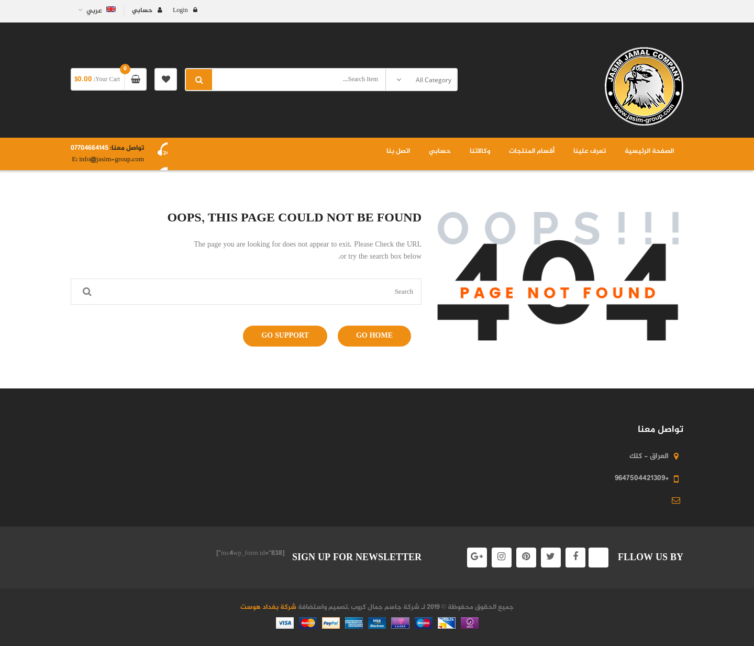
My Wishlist (166, 79)
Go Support (285, 336)
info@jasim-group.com (110, 159)
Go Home (374, 336)
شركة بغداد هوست (268, 607)
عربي (100, 11)
